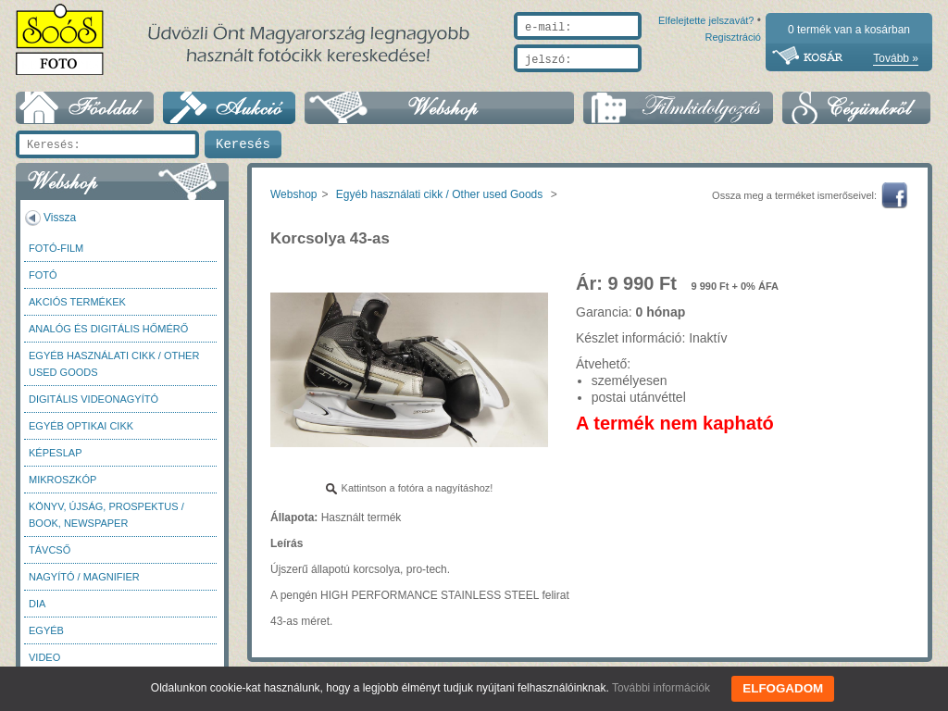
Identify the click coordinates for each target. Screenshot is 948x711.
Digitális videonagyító (93, 399)
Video (44, 657)
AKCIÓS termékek (77, 301)
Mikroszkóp (62, 479)
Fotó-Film (56, 248)
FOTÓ (43, 275)
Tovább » (895, 58)
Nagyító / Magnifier (84, 576)
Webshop (293, 194)
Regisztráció (733, 80)
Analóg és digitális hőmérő (108, 328)
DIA (37, 603)
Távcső (49, 549)
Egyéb (46, 630)
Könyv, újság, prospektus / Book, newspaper (106, 515)
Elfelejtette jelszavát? (646, 80)
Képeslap (55, 452)
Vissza (60, 217)
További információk (666, 687)
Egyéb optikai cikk (81, 425)
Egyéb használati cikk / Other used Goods (114, 364)
